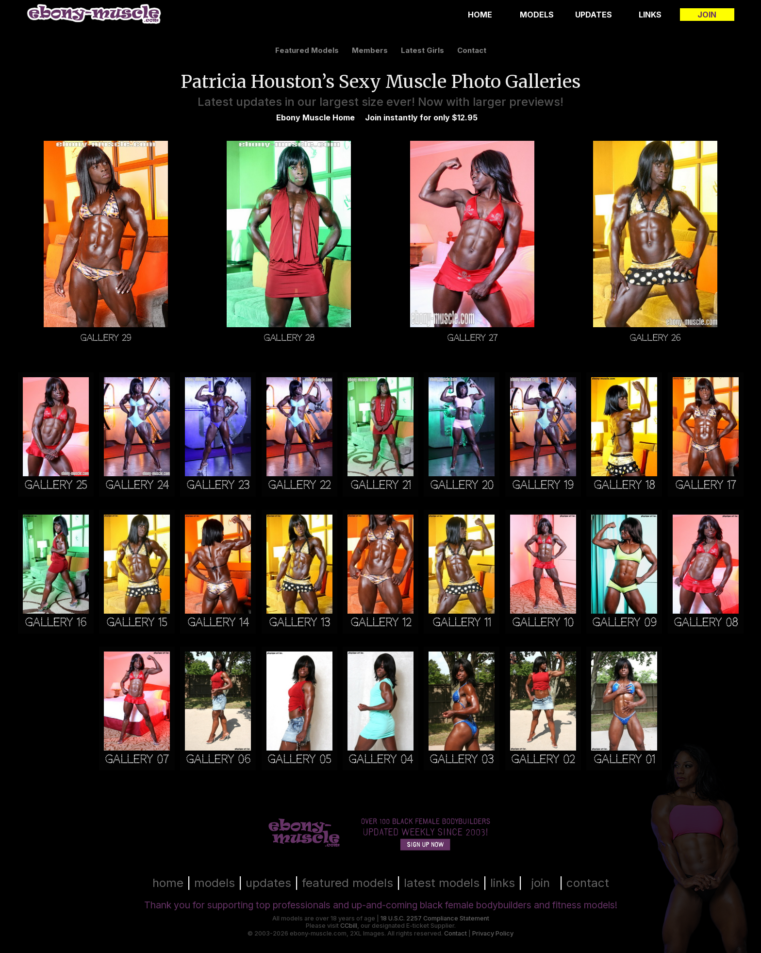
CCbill (348, 925)
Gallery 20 (462, 485)
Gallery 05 (299, 759)
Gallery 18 (624, 485)
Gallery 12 (380, 622)
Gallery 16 (55, 622)
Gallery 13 (299, 622)
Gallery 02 (543, 759)
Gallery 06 (218, 759)
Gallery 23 (217, 485)
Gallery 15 (136, 622)
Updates (593, 14)
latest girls (422, 50)
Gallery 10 (543, 622)
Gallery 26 (655, 337)
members (370, 50)
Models (537, 14)
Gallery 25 (55, 485)
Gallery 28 (289, 337)
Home (480, 14)
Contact (455, 933)
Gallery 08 (706, 622)
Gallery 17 (705, 485)
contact (471, 50)
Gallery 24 (136, 485)
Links (650, 14)
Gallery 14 (217, 622)
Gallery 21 (380, 485)
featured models (307, 50)
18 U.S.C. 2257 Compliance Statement (434, 918)
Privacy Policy (492, 933)
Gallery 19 (543, 485)
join (540, 883)
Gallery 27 (472, 337)
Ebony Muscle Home (315, 117)
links (502, 883)
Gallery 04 (380, 759)
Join (706, 14)
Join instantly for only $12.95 (421, 117)
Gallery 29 (106, 337)
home (167, 883)
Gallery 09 (624, 622)
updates (268, 883)
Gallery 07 (136, 759)
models (214, 883)
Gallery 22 (299, 485)
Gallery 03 (462, 759)
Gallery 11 (461, 622)
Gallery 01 (624, 759)
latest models (442, 883)
